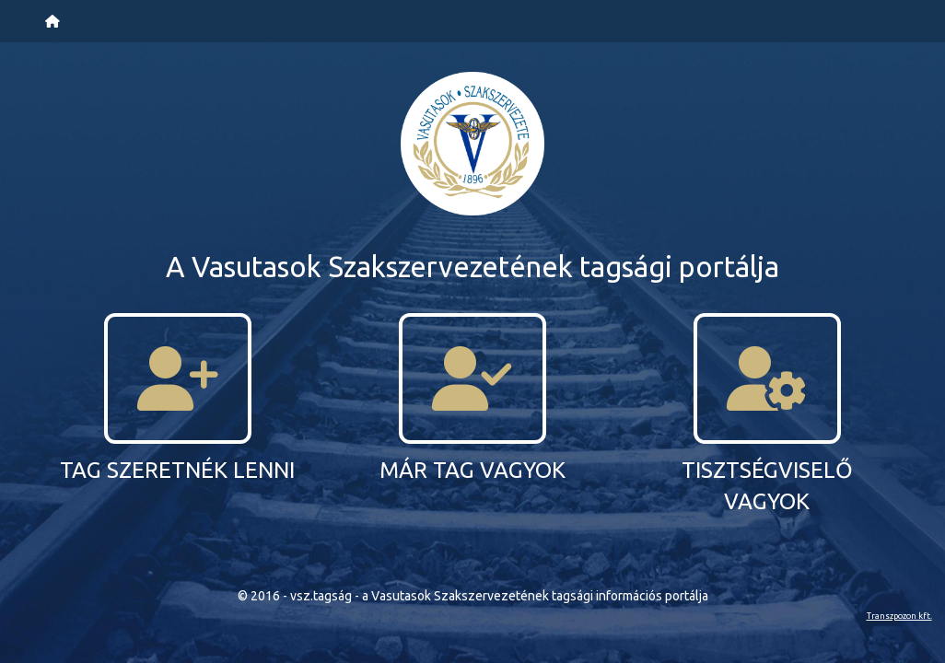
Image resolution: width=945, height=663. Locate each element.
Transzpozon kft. (899, 616)
